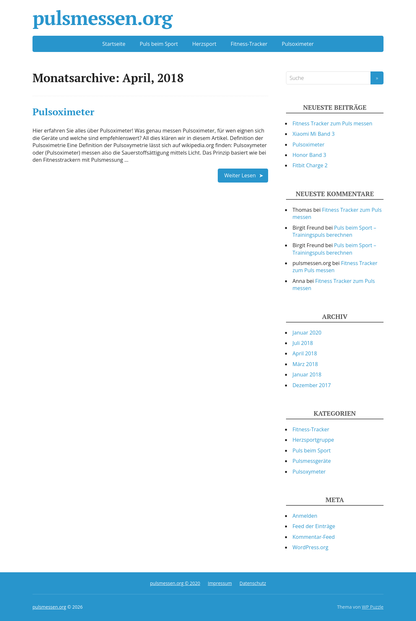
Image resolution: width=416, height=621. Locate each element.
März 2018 (305, 364)
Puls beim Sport (159, 43)
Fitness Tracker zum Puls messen (332, 123)
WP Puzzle (373, 607)
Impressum (220, 583)
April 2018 (304, 353)
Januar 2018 (306, 374)
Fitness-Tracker (249, 43)
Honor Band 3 (309, 154)
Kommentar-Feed (313, 536)
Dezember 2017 (311, 385)
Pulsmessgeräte (311, 460)
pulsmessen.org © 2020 (175, 583)
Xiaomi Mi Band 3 (313, 133)
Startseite (113, 43)
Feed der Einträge (313, 526)
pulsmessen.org (102, 18)
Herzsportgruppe (313, 439)
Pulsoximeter (298, 43)
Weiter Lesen (240, 175)
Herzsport (204, 43)
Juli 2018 (302, 343)
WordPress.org (310, 547)
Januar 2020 (306, 332)
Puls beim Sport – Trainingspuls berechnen (334, 231)
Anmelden (304, 515)
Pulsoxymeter (309, 471)
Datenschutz (253, 583)
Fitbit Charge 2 (310, 165)
